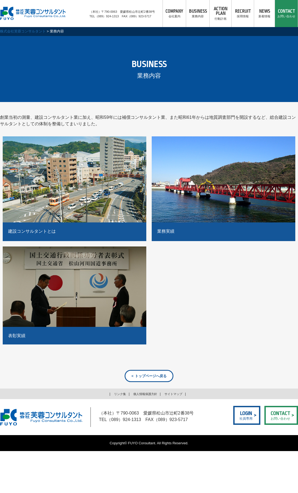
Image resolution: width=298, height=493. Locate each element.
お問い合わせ (286, 13)
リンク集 (116, 395)
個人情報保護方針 (145, 395)
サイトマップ (176, 395)
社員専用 (245, 416)
